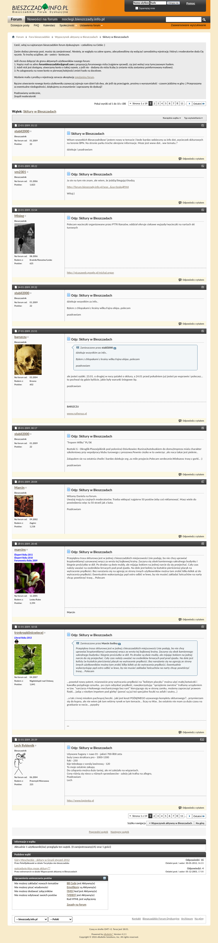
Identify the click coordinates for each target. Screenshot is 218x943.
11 (182, 103)
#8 (202, 543)
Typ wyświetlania (192, 118)
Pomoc (190, 3)
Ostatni (199, 103)
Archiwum (187, 918)
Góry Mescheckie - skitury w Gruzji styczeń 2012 (42, 859)
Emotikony (73, 887)
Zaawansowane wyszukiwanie (188, 25)
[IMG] (70, 891)
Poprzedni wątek (98, 831)
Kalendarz (49, 25)
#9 (202, 626)
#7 (202, 481)
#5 (202, 330)
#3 (202, 209)
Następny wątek (120, 831)
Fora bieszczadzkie (39, 36)
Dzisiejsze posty (20, 25)
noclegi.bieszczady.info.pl (83, 19)
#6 (202, 427)
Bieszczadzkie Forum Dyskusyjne (161, 918)
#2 (202, 165)
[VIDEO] (71, 895)
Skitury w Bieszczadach (39, 111)
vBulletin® (108, 934)
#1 (202, 125)
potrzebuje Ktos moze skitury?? (32, 868)
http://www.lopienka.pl (80, 800)
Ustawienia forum (90, 25)
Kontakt (136, 918)
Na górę (200, 823)
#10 (202, 739)
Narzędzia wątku (171, 118)
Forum (16, 19)
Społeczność (67, 25)
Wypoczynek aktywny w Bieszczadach (76, 36)
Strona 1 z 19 (140, 103)
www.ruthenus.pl (77, 413)
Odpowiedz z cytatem (191, 158)
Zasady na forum (76, 904)
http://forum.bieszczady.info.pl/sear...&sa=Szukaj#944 (98, 187)
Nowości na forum (42, 19)
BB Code (72, 883)
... (68, 725)
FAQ (36, 25)
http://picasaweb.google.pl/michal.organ (90, 272)
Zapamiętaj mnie (145, 8)
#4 (202, 286)
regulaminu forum (84, 77)
